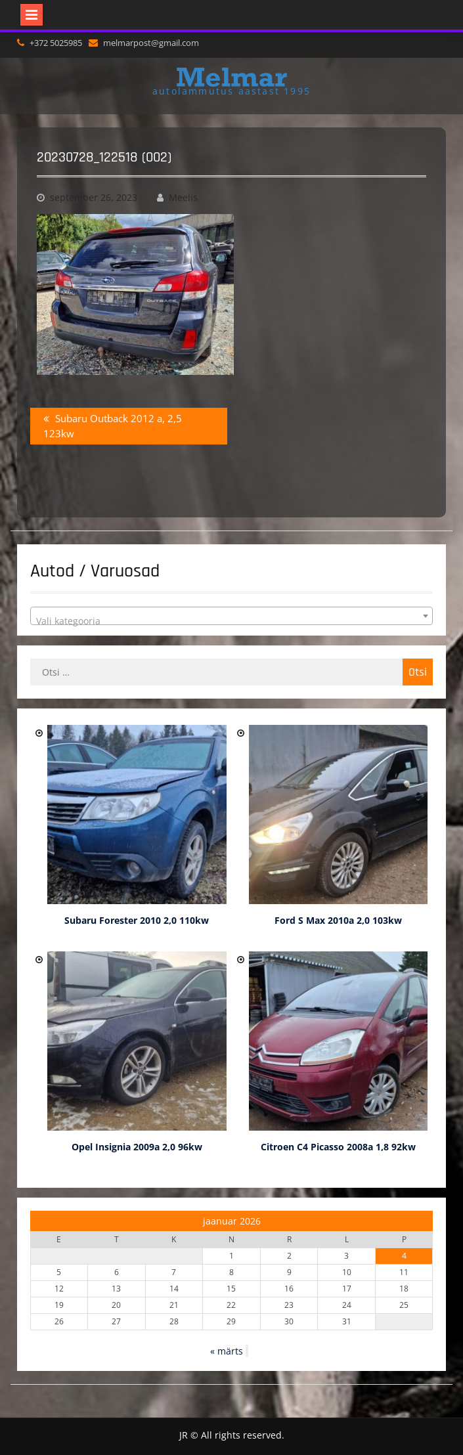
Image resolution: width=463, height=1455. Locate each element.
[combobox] (231, 616)
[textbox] (232, 621)
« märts (226, 1351)
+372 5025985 (56, 43)
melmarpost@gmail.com (151, 43)
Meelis (183, 197)
